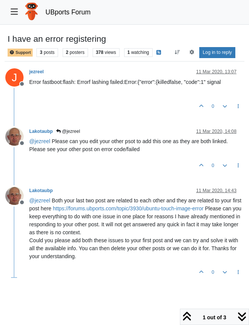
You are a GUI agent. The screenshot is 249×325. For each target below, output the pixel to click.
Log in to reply (217, 52)
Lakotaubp (41, 131)
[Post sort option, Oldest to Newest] (177, 52)
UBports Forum (68, 12)
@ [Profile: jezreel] (39, 141)
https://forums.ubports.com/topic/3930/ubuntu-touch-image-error (128, 208)
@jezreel (68, 131)
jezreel (36, 71)
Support (20, 52)
